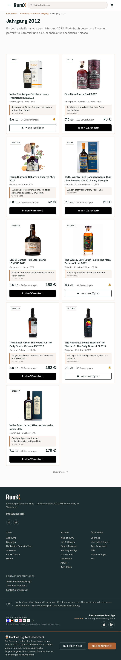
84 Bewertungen (85, 204)
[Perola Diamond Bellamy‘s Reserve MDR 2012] (32, 159)
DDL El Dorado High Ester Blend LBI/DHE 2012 (28, 265)
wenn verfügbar (32, 128)
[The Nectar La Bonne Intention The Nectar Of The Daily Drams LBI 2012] (88, 328)
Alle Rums (11, 545)
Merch (9, 566)
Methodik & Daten (100, 549)
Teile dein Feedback (16, 593)
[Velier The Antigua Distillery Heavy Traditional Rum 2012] (32, 75)
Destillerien (66, 566)
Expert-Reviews (68, 553)
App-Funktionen (99, 553)
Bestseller (11, 549)
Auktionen (11, 558)
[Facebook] (9, 530)
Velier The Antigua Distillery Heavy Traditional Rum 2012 (30, 96)
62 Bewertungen (30, 373)
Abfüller (64, 570)
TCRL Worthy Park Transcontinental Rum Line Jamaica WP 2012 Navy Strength (86, 181)
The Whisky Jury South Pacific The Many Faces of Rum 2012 (85, 265)
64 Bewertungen (85, 289)
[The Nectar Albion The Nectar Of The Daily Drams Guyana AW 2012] (32, 328)
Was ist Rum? (67, 545)
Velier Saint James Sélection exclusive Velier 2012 (32, 434)
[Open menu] (9, 5)
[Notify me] (53, 120)
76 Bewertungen (30, 289)
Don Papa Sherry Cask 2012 (82, 95)
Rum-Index (66, 574)
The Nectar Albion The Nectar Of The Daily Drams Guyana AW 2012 (31, 349)
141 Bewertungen (30, 120)
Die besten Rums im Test (19, 553)
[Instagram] (16, 530)
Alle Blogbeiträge (68, 558)
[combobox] (68, 5)
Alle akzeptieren (102, 646)
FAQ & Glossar (67, 549)
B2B (93, 558)
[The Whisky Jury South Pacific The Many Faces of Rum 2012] (88, 243)
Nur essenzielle (73, 646)
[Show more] (61, 479)
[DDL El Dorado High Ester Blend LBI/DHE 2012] (32, 243)
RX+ (93, 566)
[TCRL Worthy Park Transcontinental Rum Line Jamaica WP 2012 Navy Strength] (88, 159)
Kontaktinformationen (17, 597)
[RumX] (20, 5)
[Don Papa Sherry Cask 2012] (88, 75)
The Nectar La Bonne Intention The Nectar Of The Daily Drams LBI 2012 (86, 349)
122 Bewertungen (86, 120)
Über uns (95, 545)
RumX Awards (13, 562)
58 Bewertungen (85, 373)
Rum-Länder (66, 562)
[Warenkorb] (112, 5)
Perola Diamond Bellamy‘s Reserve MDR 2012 (30, 181)
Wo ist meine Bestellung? (19, 589)
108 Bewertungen (30, 204)
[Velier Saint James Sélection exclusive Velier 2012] (32, 412)
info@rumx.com (15, 521)
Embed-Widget (98, 562)
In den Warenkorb (88, 128)
